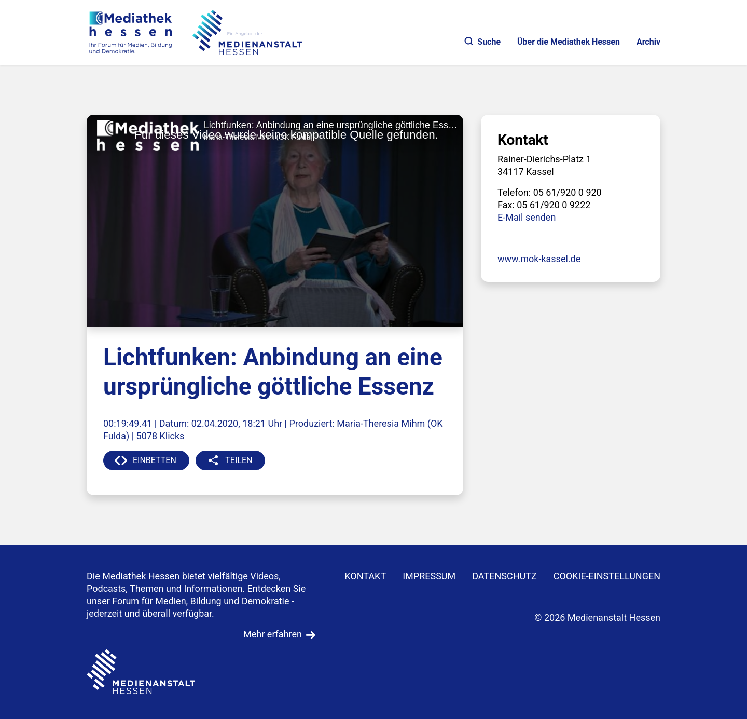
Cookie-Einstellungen (607, 576)
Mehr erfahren (272, 634)
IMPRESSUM (429, 576)
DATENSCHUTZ (504, 576)
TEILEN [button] (238, 460)
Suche (483, 42)
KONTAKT (365, 576)
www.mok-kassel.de (538, 258)
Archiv (648, 42)
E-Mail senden (526, 217)
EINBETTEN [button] (154, 460)
